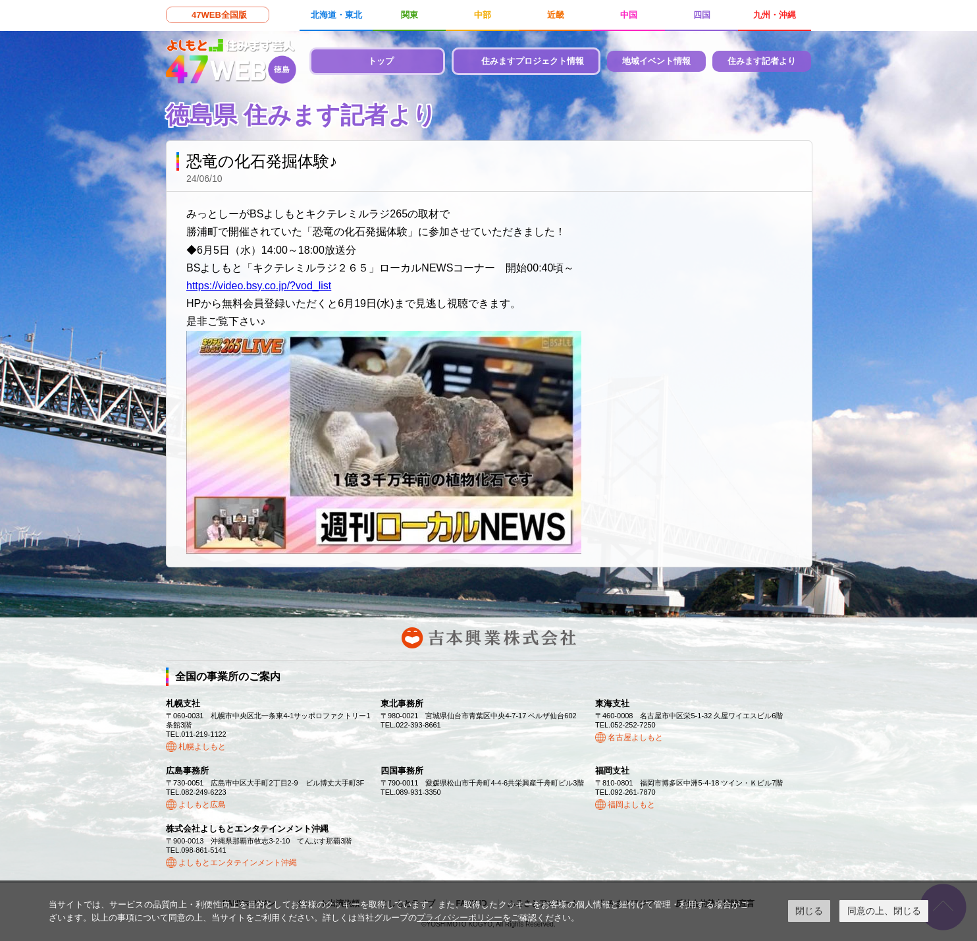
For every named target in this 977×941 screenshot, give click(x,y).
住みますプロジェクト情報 (532, 61)
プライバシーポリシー (459, 918)
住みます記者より (761, 61)
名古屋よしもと (635, 737)
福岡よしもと (631, 804)
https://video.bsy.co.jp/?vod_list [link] (258, 285)
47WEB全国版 (219, 15)
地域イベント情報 (656, 61)
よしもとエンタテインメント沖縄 (237, 862)
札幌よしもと (202, 746)
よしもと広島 (202, 804)
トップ (381, 61)
